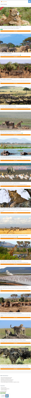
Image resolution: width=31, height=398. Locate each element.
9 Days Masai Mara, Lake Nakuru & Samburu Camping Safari (11, 313)
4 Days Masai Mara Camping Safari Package (8, 105)
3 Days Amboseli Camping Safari (6, 53)
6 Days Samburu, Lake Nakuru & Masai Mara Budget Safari (10, 208)
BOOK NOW (15, 56)
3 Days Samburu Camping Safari (6, 79)
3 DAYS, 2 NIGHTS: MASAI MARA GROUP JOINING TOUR (10, 26)
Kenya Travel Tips (3, 387)
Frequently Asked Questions (5, 388)
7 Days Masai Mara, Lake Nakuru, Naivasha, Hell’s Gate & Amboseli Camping (13, 235)
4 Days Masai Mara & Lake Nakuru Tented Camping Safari (10, 131)
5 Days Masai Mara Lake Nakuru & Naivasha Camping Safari (11, 157)
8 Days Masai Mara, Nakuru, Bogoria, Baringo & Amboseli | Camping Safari (13, 286)
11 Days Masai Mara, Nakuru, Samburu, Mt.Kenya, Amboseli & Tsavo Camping (14, 365)
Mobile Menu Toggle (29, 1)
